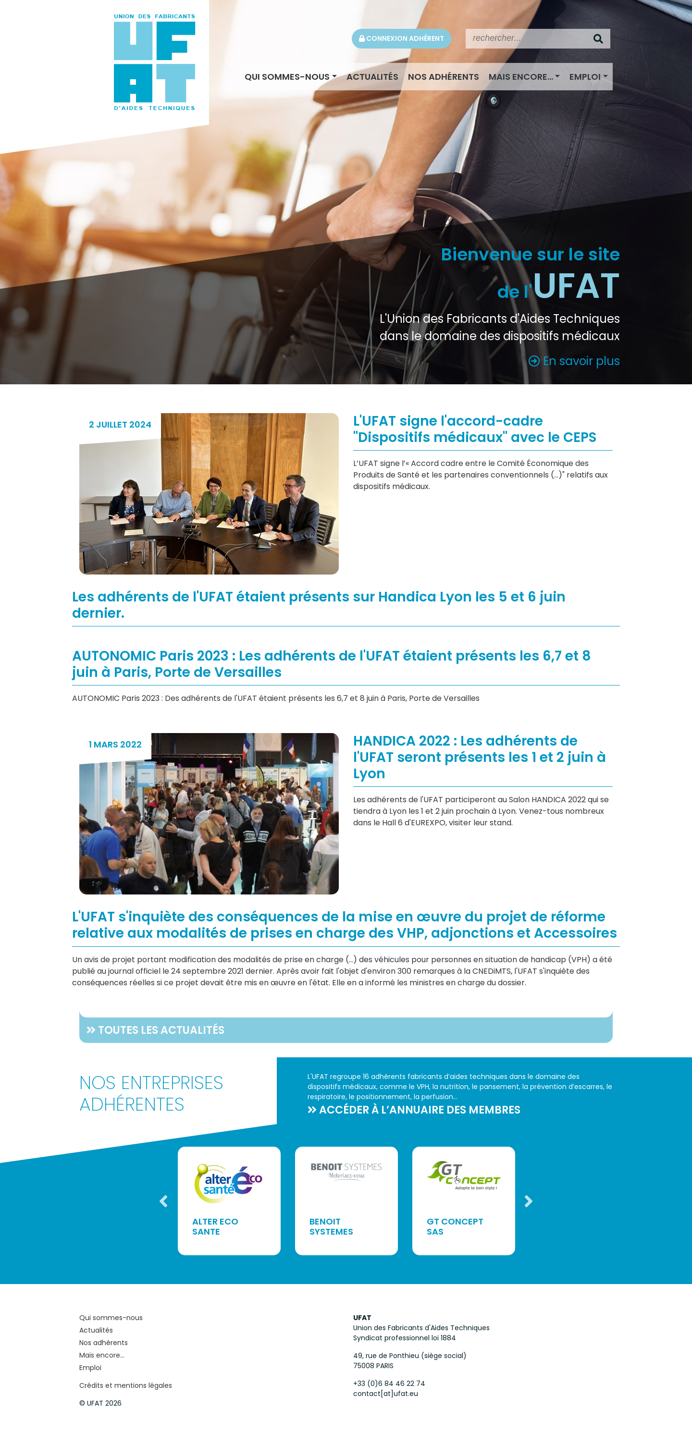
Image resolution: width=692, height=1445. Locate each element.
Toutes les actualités (161, 1030)
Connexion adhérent (401, 38)
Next (528, 1201)
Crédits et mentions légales (125, 1385)
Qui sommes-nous (287, 77)
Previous (163, 1201)
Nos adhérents (443, 77)
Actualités (372, 77)
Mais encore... (521, 77)
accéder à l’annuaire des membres (419, 1109)
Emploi (585, 77)
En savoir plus (574, 361)
